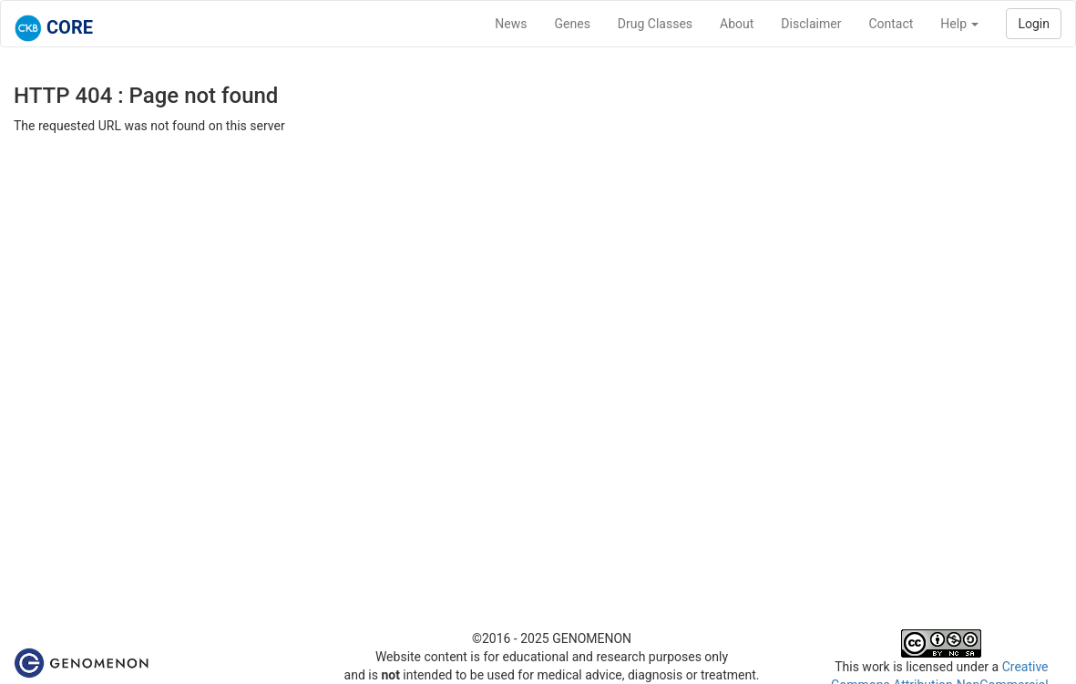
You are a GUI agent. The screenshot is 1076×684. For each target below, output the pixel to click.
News (511, 23)
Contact (890, 23)
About (736, 23)
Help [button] (959, 23)
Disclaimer (811, 23)
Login (1034, 23)
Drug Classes (655, 23)
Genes (572, 23)
